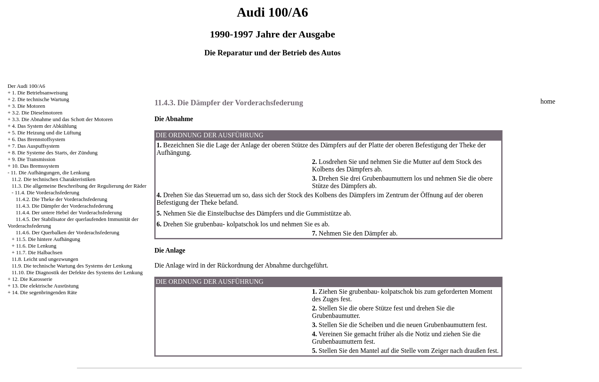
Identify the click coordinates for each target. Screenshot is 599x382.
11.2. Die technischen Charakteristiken (53, 179)
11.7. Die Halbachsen (39, 252)
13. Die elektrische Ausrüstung (45, 286)
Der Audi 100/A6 (26, 86)
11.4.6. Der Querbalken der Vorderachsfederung (67, 232)
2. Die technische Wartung (40, 99)
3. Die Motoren (28, 106)
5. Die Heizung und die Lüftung (46, 132)
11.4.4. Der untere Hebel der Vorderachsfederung (69, 212)
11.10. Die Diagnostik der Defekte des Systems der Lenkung (77, 272)
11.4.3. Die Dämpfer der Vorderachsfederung (64, 206)
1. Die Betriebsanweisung (40, 92)
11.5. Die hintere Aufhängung (48, 239)
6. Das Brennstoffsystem (38, 139)
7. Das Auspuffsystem (35, 146)
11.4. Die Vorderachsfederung (47, 192)
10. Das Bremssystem (35, 166)
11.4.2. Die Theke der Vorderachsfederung (61, 199)
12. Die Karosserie (32, 279)
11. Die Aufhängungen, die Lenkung (50, 172)
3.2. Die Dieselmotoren (37, 112)
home (547, 101)
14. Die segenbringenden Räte (44, 292)
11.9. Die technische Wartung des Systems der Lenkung (72, 266)
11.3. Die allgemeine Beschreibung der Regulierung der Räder (79, 186)
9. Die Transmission (33, 159)
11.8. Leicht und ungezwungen (45, 259)
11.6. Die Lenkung (36, 246)
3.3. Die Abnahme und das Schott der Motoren (62, 119)
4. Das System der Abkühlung (44, 126)
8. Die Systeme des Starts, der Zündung (55, 152)
